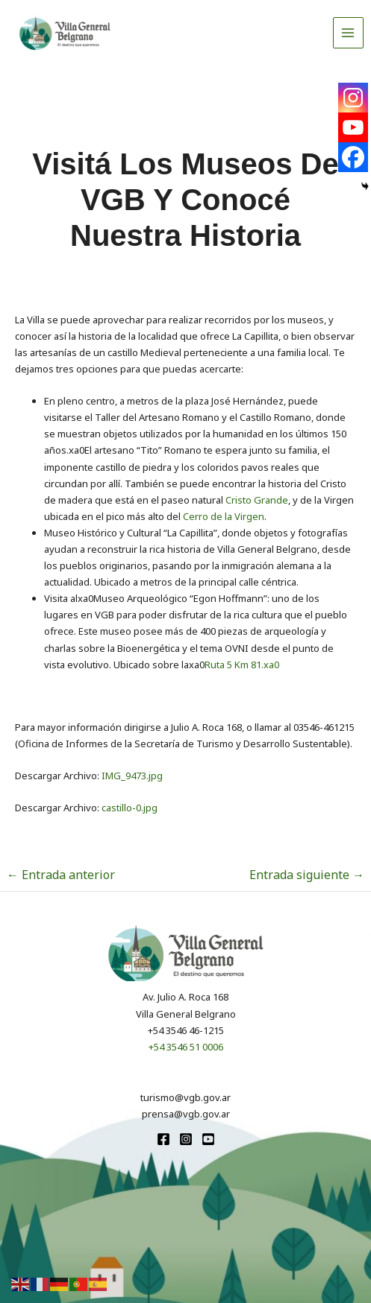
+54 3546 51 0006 (186, 1046)
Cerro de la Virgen (223, 516)
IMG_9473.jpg (132, 775)
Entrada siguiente (306, 874)
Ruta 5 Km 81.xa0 (242, 664)
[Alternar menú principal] (348, 32)
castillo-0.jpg (130, 807)
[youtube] (208, 1139)
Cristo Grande (255, 500)
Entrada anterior (61, 874)
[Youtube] (353, 127)
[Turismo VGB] (65, 33)
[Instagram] (353, 97)
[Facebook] (353, 157)
